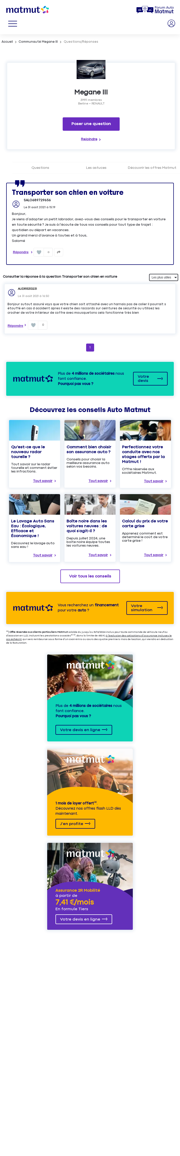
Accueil (7, 41)
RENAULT (98, 103)
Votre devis (143, 378)
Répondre (21, 252)
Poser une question (91, 124)
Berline (83, 103)
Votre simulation (141, 608)
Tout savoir (42, 481)
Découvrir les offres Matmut (152, 168)
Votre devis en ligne (80, 730)
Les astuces (96, 168)
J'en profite (71, 824)
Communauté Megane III (38, 41)
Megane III (91, 92)
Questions (40, 168)
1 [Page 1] (90, 347)
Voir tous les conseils (90, 576)
